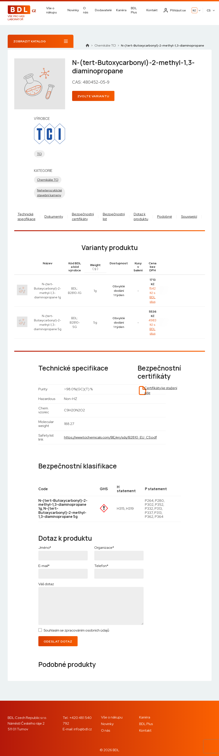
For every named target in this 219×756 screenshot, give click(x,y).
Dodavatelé (103, 10)
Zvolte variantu (93, 96)
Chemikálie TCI (105, 45)
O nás (85, 10)
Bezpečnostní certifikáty (83, 216)
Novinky (73, 10)
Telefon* (101, 565)
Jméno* (44, 547)
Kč (194, 10)
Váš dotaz (46, 584)
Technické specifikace (27, 216)
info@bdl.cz (83, 729)
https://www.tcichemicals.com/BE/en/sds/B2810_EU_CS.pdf (110, 437)
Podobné (164, 216)
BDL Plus (134, 10)
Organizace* (104, 547)
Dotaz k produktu (141, 216)
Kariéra (121, 10)
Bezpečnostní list (114, 216)
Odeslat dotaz (58, 641)
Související (189, 216)
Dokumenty (54, 216)
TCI (39, 154)
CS (209, 10)
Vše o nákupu (51, 10)
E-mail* (44, 565)
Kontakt (151, 10)
